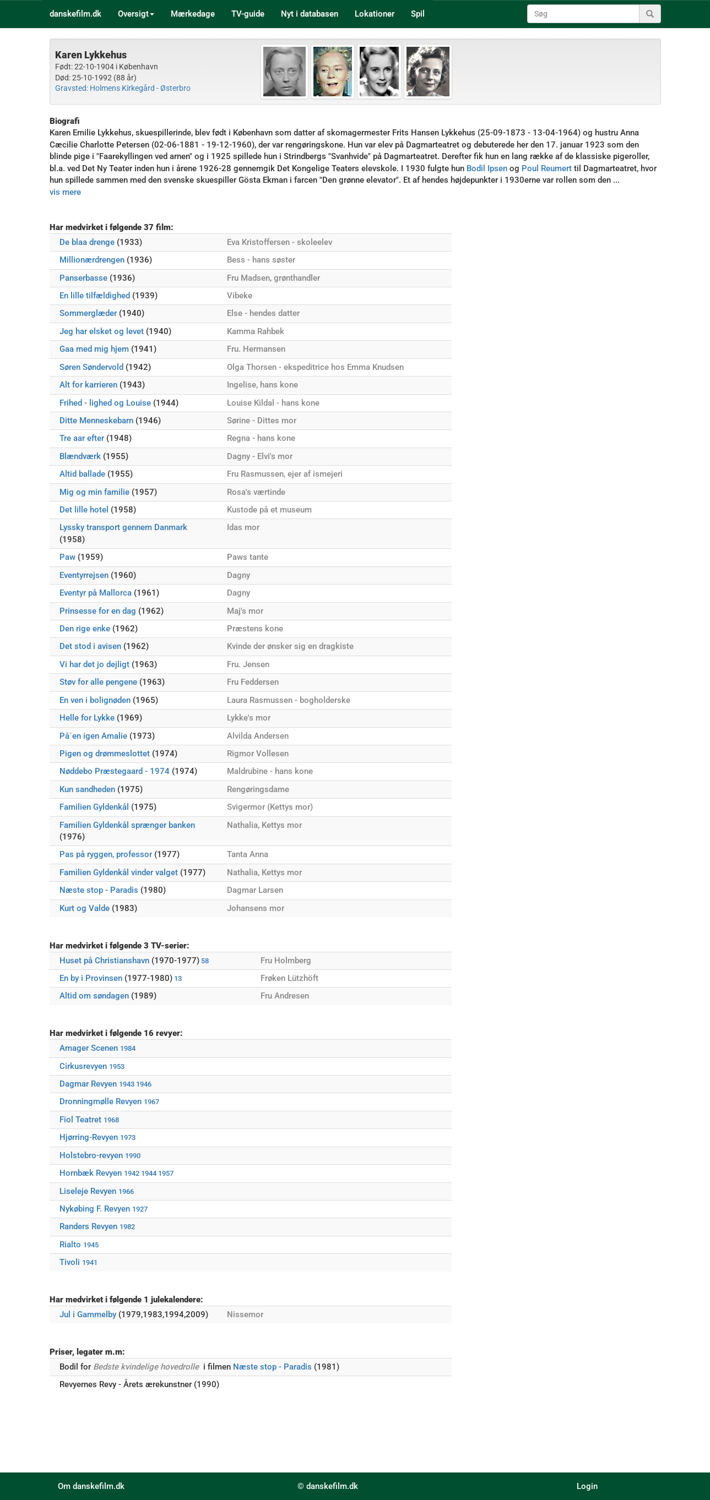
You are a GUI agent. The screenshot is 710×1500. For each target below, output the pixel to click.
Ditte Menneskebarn (96, 421)
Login (587, 1486)
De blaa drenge (87, 242)
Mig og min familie (94, 492)
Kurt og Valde (84, 908)
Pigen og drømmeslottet (104, 754)
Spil (418, 14)
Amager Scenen (88, 1048)
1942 (131, 1173)
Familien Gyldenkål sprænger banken (127, 825)
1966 (126, 1191)
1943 (126, 1084)
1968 (111, 1120)
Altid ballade (82, 474)
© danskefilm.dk (327, 1486)
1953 (116, 1066)
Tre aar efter (81, 438)
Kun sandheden (87, 789)
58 (205, 961)
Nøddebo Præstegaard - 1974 (114, 771)
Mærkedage (193, 14)
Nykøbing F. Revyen (94, 1209)
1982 (127, 1227)
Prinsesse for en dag (97, 611)
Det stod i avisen (90, 646)
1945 (91, 1245)
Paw (67, 557)
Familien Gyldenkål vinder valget (118, 872)
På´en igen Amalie (93, 736)
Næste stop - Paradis (98, 890)
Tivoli (69, 1262)
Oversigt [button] (136, 14)
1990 (132, 1156)
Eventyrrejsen (84, 575)
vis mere (65, 192)
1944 (148, 1173)
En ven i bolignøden (95, 700)
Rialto (70, 1245)
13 (178, 978)
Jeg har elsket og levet (101, 331)
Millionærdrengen (91, 260)
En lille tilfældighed (94, 296)
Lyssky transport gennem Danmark (123, 527)
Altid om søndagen (94, 996)
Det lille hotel (84, 510)
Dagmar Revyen (88, 1084)
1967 (151, 1102)
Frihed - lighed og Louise (105, 403)
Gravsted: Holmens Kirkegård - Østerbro (123, 88)
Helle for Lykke (87, 718)
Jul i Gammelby (87, 1314)
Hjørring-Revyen (88, 1137)
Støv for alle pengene (98, 682)
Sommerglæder (88, 313)
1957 (166, 1173)
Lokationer (374, 14)
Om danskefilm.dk (91, 1486)
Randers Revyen (88, 1226)
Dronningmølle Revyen (100, 1101)
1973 (128, 1137)
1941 (89, 1262)
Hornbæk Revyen (90, 1173)
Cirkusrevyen (83, 1066)
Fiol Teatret (80, 1120)
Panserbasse (83, 278)
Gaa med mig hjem (94, 349)
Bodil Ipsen (487, 168)
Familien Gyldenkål (94, 807)
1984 (128, 1048)
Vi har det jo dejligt (94, 664)
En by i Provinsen (90, 978)
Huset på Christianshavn (104, 961)
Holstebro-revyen (91, 1155)
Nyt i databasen (309, 14)
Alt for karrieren (88, 385)
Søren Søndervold (91, 367)
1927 (140, 1209)
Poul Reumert (547, 168)
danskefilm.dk (75, 14)
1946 (143, 1084)
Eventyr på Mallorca (95, 593)
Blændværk (80, 456)
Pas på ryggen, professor (105, 854)
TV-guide (247, 14)
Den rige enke (84, 629)
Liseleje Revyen (87, 1191)
